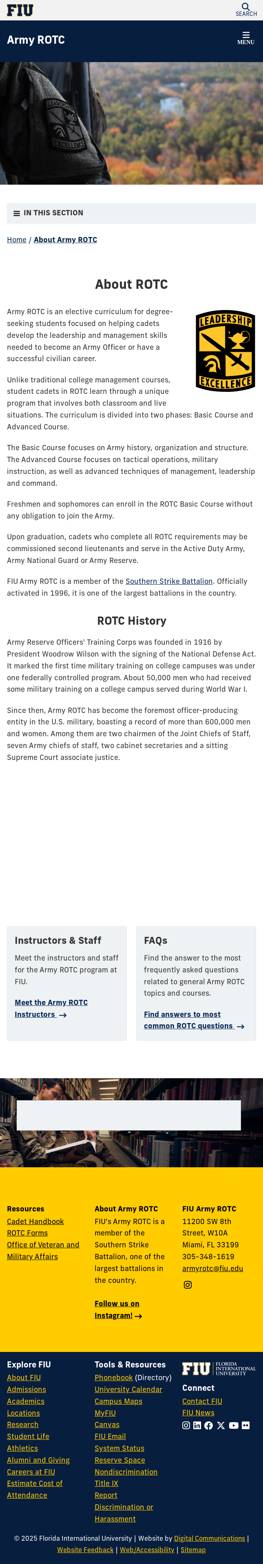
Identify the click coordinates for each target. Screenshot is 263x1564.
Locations (23, 1414)
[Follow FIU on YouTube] (235, 1426)
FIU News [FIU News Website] (198, 1413)
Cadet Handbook (35, 1222)
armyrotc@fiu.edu (212, 1269)
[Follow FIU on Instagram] (187, 1426)
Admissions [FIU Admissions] (26, 1390)
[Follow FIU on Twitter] (223, 1426)
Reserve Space (120, 1461)
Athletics (22, 1449)
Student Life (28, 1437)
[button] (246, 39)
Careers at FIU (31, 1473)
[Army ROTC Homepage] (36, 41)
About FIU (24, 1378)
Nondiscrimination (126, 1473)
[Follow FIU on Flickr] (247, 1426)
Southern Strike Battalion (169, 582)
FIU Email (110, 1437)
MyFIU (105, 1414)
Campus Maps (118, 1402)
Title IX (106, 1484)
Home (17, 240)
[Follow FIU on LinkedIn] (198, 1426)
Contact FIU (202, 1402)
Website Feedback (85, 1550)
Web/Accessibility (147, 1550)
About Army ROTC (65, 240)
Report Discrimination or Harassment (124, 1508)
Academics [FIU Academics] (25, 1402)
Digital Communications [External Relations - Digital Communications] (209, 1539)
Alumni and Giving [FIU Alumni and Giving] (38, 1461)
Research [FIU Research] (23, 1425)
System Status (119, 1449)
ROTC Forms (27, 1234)
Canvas (107, 1425)
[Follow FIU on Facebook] (210, 1426)
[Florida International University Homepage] (69, 10)
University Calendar (128, 1390)
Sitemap (193, 1550)
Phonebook (114, 1378)
